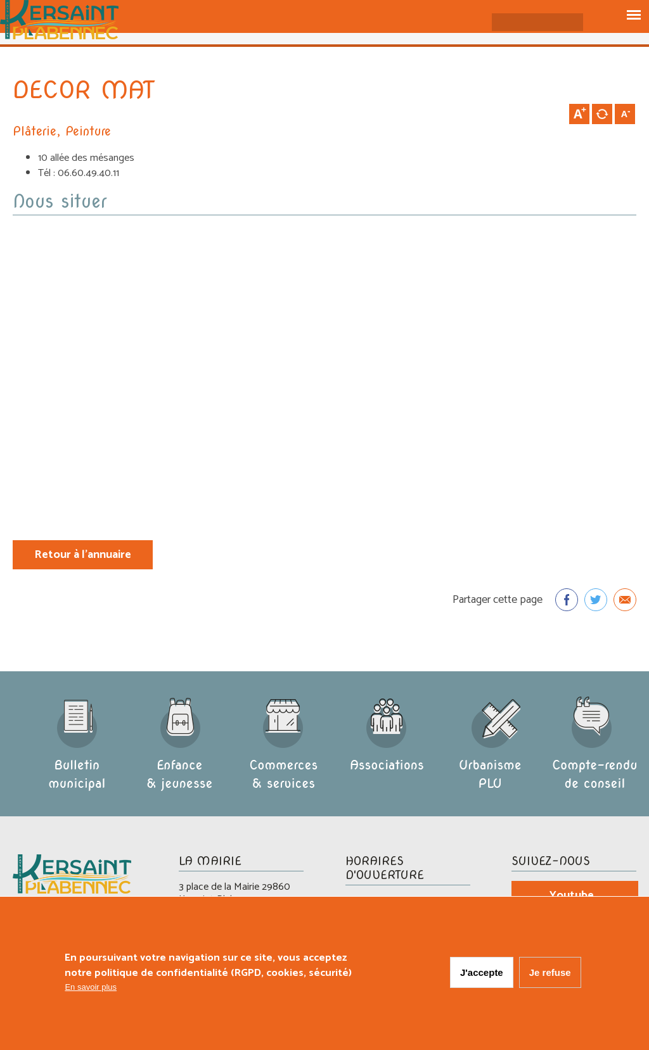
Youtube (571, 895)
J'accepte (481, 972)
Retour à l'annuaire (82, 554)
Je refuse (550, 972)
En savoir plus (91, 987)
